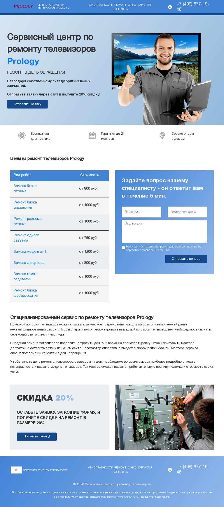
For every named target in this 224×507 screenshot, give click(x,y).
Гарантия (145, 5)
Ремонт (120, 5)
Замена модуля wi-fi (30, 251)
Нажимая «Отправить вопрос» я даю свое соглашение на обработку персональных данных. (163, 248)
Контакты (120, 9)
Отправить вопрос (186, 259)
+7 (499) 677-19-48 (193, 7)
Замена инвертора (29, 263)
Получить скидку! (37, 436)
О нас (132, 5)
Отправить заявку (27, 104)
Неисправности (100, 5)
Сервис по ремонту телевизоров (52, 6)
